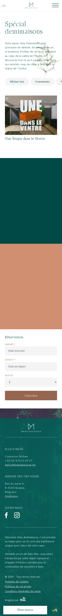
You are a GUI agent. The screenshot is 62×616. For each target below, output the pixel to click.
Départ (10, 360)
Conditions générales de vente (23, 591)
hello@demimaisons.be (20, 465)
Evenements (43, 81)
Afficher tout (17, 81)
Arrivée (10, 344)
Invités (9, 375)
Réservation (25, 610)
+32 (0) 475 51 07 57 (19, 461)
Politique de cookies (17, 581)
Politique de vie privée (18, 586)
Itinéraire (11, 496)
